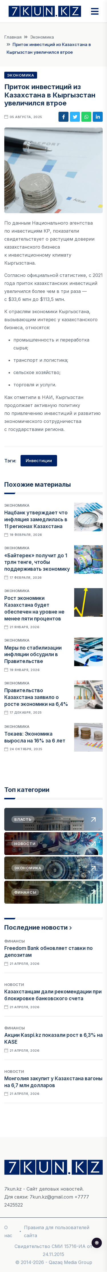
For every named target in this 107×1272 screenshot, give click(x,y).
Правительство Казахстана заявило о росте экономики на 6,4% (36, 697)
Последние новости (36, 927)
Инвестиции (39, 460)
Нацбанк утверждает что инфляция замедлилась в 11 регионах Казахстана (36, 519)
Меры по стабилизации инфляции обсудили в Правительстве (33, 654)
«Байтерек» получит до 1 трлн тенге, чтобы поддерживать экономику (37, 562)
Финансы (14, 941)
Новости (14, 984)
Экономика (42, 37)
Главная (13, 37)
